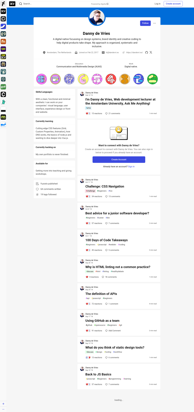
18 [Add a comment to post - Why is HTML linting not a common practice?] (109, 277)
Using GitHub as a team (102, 321)
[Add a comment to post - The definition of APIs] (94, 303)
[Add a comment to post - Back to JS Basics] (94, 384)
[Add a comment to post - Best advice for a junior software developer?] (94, 223)
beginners (101, 191)
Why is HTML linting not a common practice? (117, 267)
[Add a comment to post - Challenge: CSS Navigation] (94, 196)
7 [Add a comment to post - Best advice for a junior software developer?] (112, 223)
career (100, 217)
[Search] (20, 3)
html (97, 271)
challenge (90, 191)
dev (108, 217)
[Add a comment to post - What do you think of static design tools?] (94, 357)
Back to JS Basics (98, 374)
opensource (99, 325)
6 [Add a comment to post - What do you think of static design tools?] (112, 357)
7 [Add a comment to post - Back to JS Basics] (112, 384)
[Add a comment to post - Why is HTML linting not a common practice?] (92, 277)
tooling (107, 352)
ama (88, 108)
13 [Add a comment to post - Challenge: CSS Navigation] (112, 196)
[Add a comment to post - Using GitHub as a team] (94, 330)
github (89, 325)
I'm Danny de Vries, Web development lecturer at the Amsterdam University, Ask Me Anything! (120, 101)
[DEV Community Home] (12, 3)
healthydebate (117, 271)
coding (121, 244)
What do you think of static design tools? (114, 347)
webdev (112, 244)
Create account (173, 3)
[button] (41, 79)
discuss (89, 271)
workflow (117, 352)
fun (110, 191)
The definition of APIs (101, 294)
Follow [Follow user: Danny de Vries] (145, 23)
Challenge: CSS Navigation (104, 186)
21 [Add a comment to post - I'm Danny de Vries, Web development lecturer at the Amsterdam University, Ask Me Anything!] (112, 113)
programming (115, 378)
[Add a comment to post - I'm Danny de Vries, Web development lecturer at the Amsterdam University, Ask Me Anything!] (94, 113)
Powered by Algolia (99, 4)
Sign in (131, 166)
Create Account (118, 159)
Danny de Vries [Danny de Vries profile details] (92, 93)
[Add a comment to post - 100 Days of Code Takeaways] (94, 250)
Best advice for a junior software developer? (117, 213)
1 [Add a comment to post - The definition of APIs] (111, 303)
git (120, 325)
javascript (102, 244)
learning (127, 378)
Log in (157, 3)
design (98, 352)
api (88, 298)
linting (105, 271)
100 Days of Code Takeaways (106, 240)
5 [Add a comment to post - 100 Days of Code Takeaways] (112, 250)
